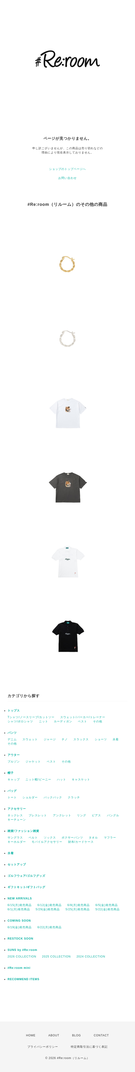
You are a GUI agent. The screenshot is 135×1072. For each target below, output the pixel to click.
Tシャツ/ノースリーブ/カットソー (31, 717)
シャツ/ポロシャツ (20, 721)
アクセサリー (17, 808)
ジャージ (50, 739)
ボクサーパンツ (72, 837)
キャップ (14, 779)
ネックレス (15, 815)
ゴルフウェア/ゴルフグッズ (26, 875)
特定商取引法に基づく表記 (89, 1046)
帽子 (11, 773)
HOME (31, 1035)
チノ (65, 739)
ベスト (82, 721)
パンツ (12, 732)
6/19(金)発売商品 (20, 927)
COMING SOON (19, 920)
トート (12, 797)
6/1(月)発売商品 (19, 909)
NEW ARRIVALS (20, 898)
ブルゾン (14, 761)
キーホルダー (17, 841)
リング (81, 815)
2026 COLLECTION (22, 956)
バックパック (53, 797)
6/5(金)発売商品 (106, 905)
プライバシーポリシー (42, 1046)
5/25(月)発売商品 (78, 909)
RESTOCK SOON (20, 938)
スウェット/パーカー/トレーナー (82, 717)
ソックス (50, 837)
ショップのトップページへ (67, 169)
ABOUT (53, 1035)
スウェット (30, 739)
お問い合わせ (67, 178)
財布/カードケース (81, 841)
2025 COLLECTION (56, 956)
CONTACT (101, 1035)
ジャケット (33, 761)
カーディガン (63, 721)
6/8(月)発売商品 (78, 905)
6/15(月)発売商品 (20, 905)
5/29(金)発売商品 (48, 909)
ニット (43, 721)
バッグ (12, 790)
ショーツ (101, 739)
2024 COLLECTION (90, 956)
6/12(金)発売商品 (50, 905)
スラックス (81, 739)
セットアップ (17, 864)
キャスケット (81, 779)
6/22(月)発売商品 (50, 927)
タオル (93, 837)
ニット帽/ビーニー (38, 779)
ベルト (33, 837)
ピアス (96, 815)
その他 (97, 721)
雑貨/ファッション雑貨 (23, 831)
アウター (14, 755)
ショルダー (30, 797)
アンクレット (62, 815)
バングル (113, 815)
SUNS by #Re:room (22, 950)
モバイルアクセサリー (47, 841)
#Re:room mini (19, 968)
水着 (116, 739)
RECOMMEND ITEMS (23, 979)
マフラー (110, 837)
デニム (12, 739)
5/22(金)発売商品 (107, 909)
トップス (14, 710)
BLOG (76, 1035)
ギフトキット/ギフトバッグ (26, 887)
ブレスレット (38, 815)
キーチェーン (17, 819)
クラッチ (74, 797)
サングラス (15, 837)
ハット (61, 779)
